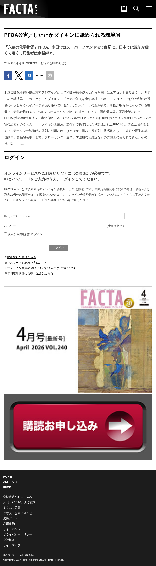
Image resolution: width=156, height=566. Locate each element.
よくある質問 (12, 507)
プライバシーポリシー (17, 534)
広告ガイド (10, 518)
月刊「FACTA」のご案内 (19, 502)
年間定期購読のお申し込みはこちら (30, 273)
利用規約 (9, 523)
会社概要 (9, 540)
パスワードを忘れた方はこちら (27, 262)
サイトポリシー (13, 529)
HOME (7, 476)
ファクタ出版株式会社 (23, 555)
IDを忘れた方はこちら (21, 257)
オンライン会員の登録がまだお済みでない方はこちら (42, 268)
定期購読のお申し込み (17, 497)
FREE (7, 487)
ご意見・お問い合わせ (17, 513)
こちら (122, 194)
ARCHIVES (10, 482)
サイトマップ (12, 545)
